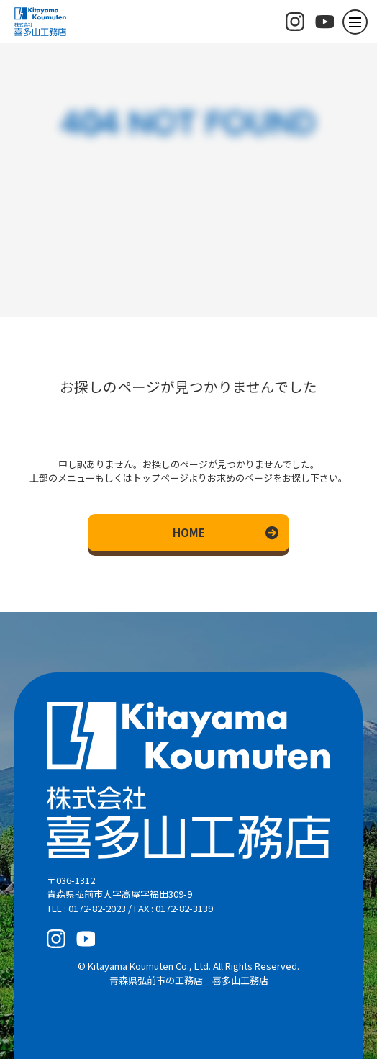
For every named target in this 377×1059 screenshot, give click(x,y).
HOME (189, 532)
